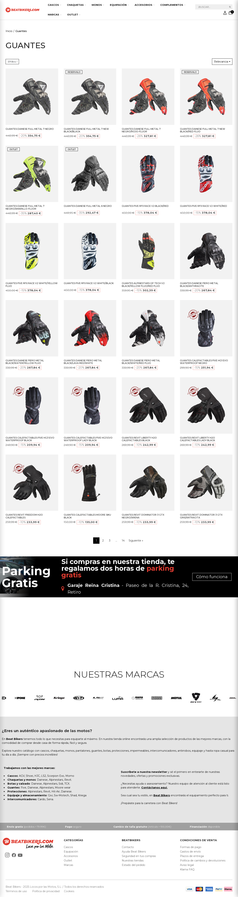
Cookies (68, 892)
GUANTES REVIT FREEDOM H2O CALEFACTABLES (24, 516)
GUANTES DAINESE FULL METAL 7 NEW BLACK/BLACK (86, 130)
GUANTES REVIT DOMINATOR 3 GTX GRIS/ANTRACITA (201, 516)
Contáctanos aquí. (154, 788)
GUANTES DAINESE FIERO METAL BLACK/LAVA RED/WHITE (83, 362)
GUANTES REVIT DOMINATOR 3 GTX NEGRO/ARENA (143, 516)
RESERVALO (74, 72)
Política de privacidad (46, 892)
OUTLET (13, 149)
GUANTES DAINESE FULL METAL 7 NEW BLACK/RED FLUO (202, 130)
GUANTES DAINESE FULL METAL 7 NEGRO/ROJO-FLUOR (141, 130)
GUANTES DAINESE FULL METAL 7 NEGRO (30, 129)
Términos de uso (17, 892)
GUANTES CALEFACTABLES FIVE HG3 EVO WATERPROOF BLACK (30, 439)
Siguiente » (136, 540)
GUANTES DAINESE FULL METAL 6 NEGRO (88, 206)
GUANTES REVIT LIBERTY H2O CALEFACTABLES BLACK (139, 439)
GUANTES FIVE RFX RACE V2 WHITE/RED (203, 206)
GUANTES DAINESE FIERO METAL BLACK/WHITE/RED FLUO (141, 362)
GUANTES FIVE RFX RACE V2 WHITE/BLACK (89, 283)
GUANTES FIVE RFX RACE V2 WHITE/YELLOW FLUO (32, 284)
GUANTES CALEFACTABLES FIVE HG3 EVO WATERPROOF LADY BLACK (88, 439)
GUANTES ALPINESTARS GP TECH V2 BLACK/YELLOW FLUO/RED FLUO (143, 284)
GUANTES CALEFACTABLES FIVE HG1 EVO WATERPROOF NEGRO (204, 362)
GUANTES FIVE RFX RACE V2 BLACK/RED (145, 206)
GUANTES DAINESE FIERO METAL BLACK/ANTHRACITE (199, 284)
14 (123, 540)
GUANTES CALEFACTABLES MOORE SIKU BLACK (87, 516)
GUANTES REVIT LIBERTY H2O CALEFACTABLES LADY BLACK (197, 439)
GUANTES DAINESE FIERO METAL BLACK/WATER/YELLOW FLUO (25, 362)
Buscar (230, 6)
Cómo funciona (212, 576)
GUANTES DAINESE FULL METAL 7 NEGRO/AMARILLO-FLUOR (25, 207)
